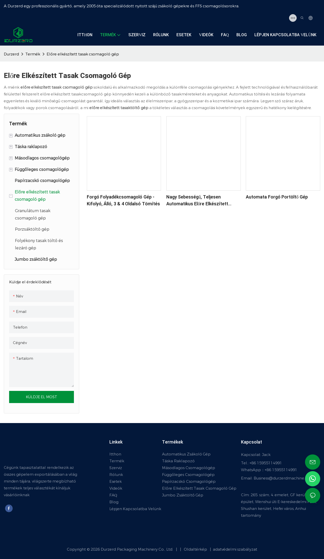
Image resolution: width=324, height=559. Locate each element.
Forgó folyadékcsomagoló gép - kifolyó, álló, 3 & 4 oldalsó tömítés (123, 200)
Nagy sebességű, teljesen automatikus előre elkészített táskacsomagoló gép (197, 200)
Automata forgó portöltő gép (277, 197)
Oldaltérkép (193, 549)
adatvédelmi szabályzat (234, 549)
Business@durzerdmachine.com (284, 478)
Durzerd (11, 54)
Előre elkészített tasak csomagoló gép (83, 54)
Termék (32, 54)
